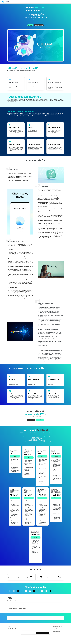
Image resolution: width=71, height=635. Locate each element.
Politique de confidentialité (57, 626)
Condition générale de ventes (58, 628)
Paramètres (33, 632)
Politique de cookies (56, 631)
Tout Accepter (45, 632)
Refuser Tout (38, 632)
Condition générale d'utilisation (58, 629)
